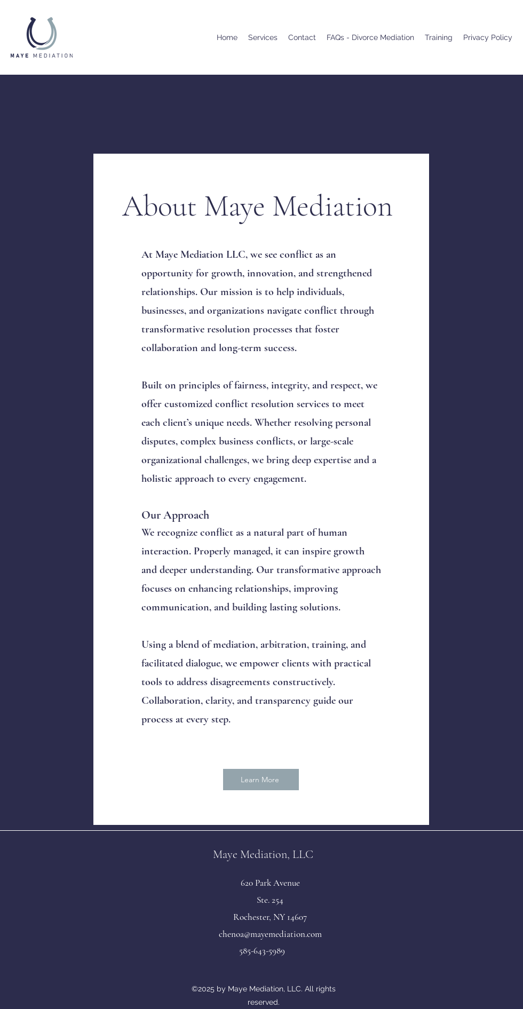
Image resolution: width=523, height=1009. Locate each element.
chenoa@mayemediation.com (270, 934)
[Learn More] (261, 779)
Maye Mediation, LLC (263, 854)
